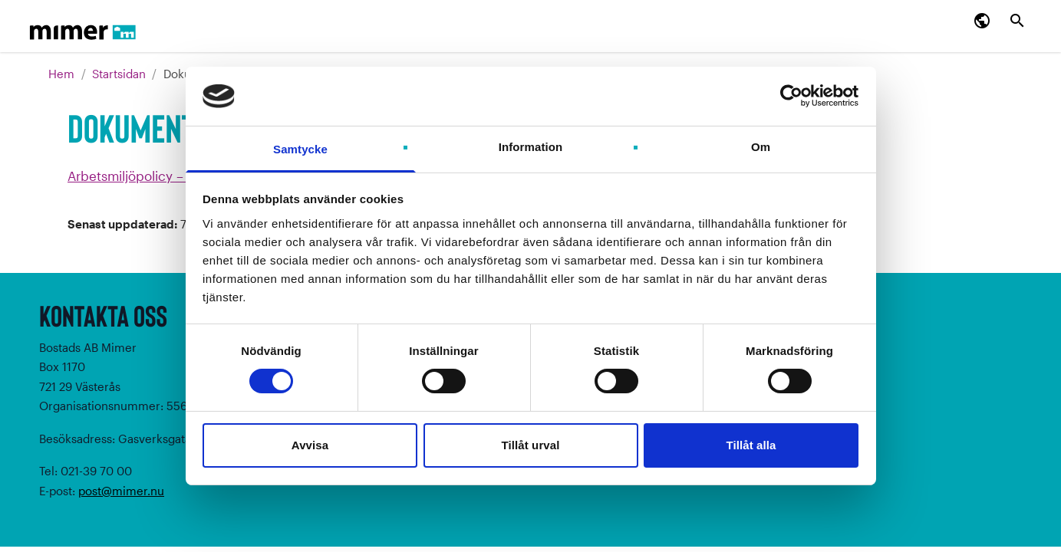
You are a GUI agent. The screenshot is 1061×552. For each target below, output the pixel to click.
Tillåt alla (751, 445)
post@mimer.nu (121, 491)
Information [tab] (531, 146)
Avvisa (310, 445)
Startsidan (119, 73)
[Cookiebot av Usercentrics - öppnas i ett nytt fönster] (791, 95)
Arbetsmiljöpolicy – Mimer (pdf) (163, 175)
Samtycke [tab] (300, 149)
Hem (62, 73)
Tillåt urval (531, 445)
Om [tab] (760, 146)
